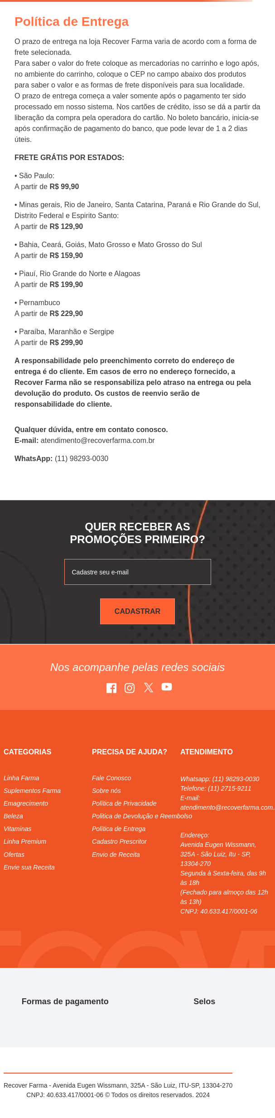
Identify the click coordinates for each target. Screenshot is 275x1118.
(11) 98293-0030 (236, 779)
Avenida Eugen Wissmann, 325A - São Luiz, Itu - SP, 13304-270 (218, 854)
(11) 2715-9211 (229, 788)
